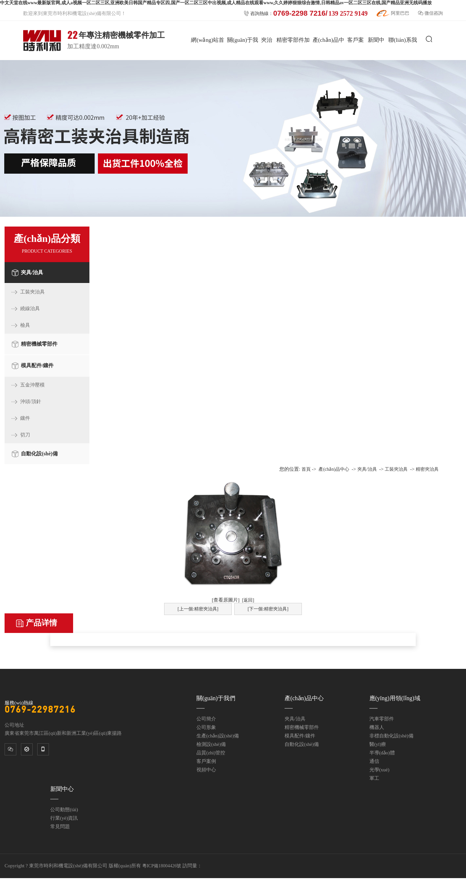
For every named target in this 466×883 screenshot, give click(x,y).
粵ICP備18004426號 (161, 865)
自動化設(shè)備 (39, 453)
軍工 (374, 778)
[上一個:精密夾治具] (198, 609)
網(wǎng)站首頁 (207, 59)
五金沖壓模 (32, 384)
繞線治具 (30, 308)
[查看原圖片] (226, 600)
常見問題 (60, 826)
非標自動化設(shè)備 (391, 735)
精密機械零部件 (39, 344)
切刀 (25, 434)
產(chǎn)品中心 (328, 59)
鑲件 (25, 418)
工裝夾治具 (32, 291)
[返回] (248, 600)
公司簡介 (206, 718)
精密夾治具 (427, 469)
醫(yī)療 (377, 744)
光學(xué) (379, 769)
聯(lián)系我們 (402, 59)
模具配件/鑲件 (37, 365)
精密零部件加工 (293, 59)
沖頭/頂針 (30, 401)
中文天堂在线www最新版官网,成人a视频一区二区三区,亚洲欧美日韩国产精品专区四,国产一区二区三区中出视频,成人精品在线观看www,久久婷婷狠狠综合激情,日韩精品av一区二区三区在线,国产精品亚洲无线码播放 (216, 2)
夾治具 (266, 59)
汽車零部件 (381, 718)
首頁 (306, 469)
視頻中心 (206, 769)
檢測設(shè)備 (211, 744)
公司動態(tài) (64, 809)
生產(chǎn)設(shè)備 (217, 735)
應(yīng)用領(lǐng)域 (394, 698)
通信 (374, 761)
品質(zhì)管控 (210, 752)
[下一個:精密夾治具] (268, 609)
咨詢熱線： (305, 13)
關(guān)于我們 (242, 59)
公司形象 (206, 727)
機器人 (376, 727)
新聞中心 (376, 59)
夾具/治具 (32, 272)
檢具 (25, 325)
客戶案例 (355, 59)
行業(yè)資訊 (64, 818)
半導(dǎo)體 (382, 752)
